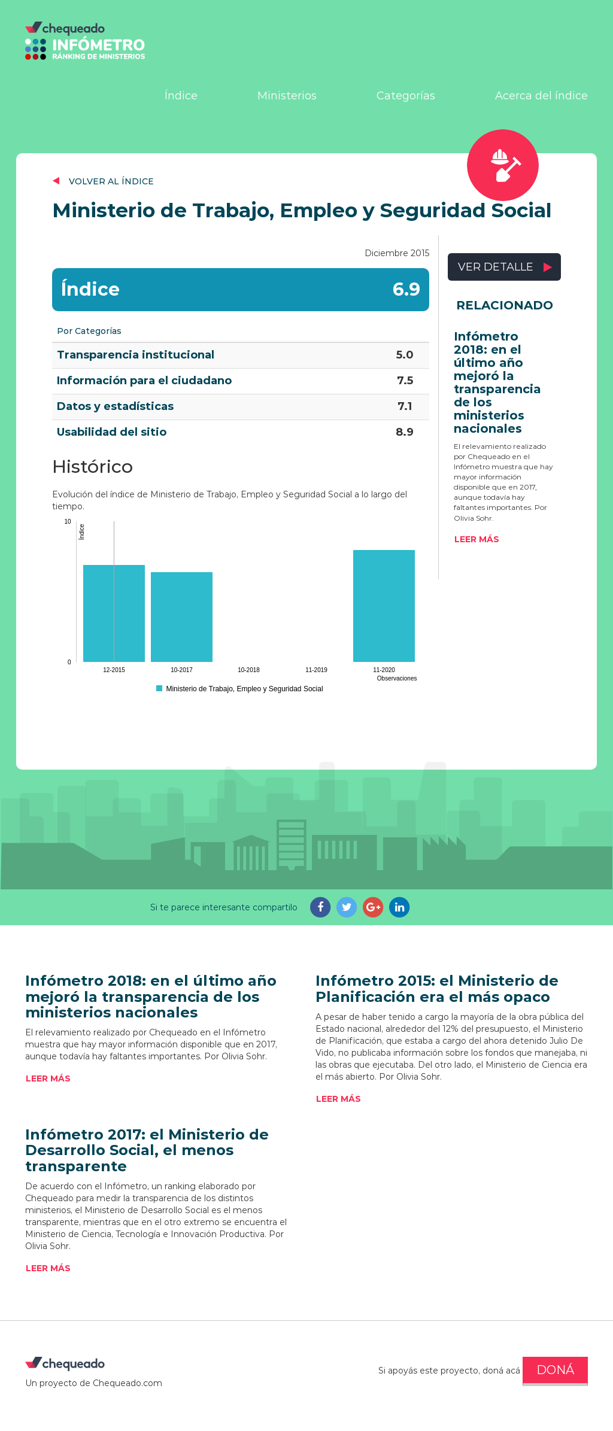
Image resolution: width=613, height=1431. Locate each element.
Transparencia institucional (135, 354)
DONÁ (555, 1370)
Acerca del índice (541, 95)
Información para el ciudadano (144, 380)
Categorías (406, 95)
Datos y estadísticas (115, 406)
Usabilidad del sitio (111, 432)
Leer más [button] (476, 539)
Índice (181, 95)
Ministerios (287, 95)
